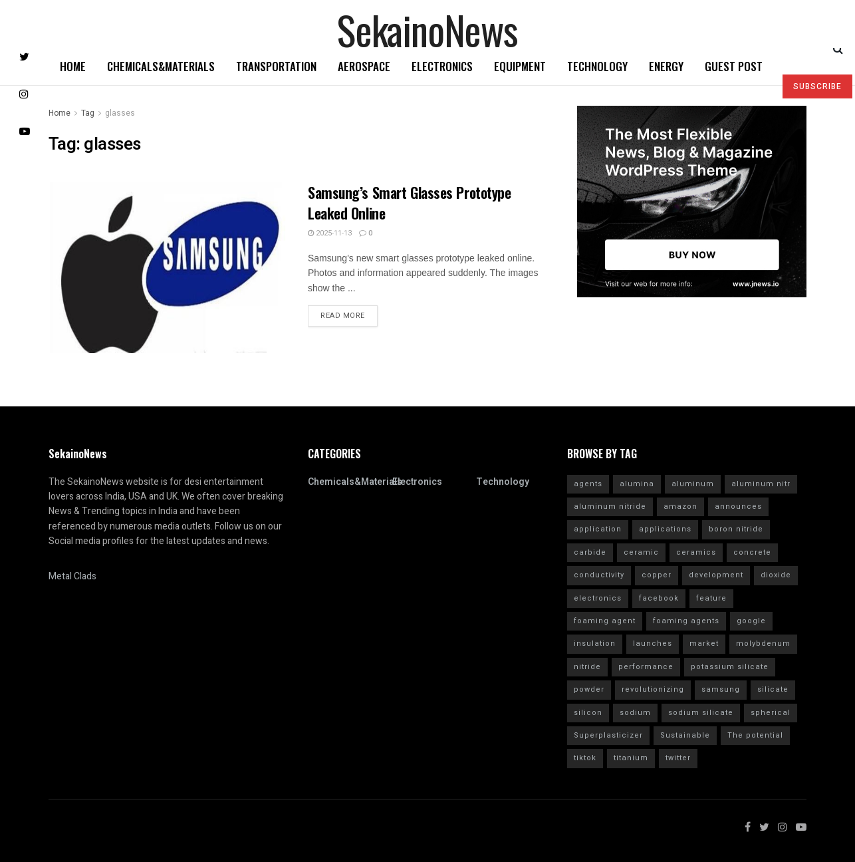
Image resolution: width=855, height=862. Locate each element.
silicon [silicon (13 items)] (588, 712)
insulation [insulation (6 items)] (595, 643)
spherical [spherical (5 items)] (771, 712)
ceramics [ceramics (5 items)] (696, 552)
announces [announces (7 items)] (738, 506)
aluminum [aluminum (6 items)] (693, 484)
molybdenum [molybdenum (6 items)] (763, 643)
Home (73, 66)
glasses (120, 113)
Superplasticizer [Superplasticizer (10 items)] (608, 735)
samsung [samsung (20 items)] (720, 689)
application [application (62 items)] (598, 529)
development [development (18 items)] (716, 575)
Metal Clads (72, 576)
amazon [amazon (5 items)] (680, 506)
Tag (87, 113)
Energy (666, 66)
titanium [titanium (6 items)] (631, 758)
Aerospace (364, 66)
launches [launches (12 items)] (652, 643)
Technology (597, 66)
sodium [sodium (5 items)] (635, 712)
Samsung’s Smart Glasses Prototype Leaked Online (409, 202)
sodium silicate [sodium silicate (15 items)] (700, 712)
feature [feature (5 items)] (711, 598)
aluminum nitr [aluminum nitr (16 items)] (761, 484)
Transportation (276, 66)
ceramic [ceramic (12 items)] (641, 552)
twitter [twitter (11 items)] (678, 758)
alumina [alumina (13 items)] (637, 484)
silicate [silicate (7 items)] (773, 689)
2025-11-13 (330, 233)
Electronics (442, 66)
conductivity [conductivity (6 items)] (599, 575)
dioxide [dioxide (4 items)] (776, 575)
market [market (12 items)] (704, 643)
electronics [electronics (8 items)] (598, 598)
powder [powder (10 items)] (589, 689)
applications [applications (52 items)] (665, 529)
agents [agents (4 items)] (588, 484)
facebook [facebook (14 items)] (659, 598)
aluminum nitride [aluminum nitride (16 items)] (610, 506)
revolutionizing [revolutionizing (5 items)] (653, 689)
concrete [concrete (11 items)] (752, 552)
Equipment (520, 66)
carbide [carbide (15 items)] (590, 552)
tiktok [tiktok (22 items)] (585, 758)
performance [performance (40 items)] (645, 666)
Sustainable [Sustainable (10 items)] (685, 735)
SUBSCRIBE (817, 86)
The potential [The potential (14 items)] (755, 735)
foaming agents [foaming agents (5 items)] (686, 621)
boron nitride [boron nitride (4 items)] (736, 529)
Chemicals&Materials (161, 66)
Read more (342, 315)
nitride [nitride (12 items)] (587, 666)
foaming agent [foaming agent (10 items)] (605, 621)
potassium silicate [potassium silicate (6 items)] (730, 666)
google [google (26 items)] (751, 621)
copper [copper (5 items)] (657, 575)
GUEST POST (734, 66)
